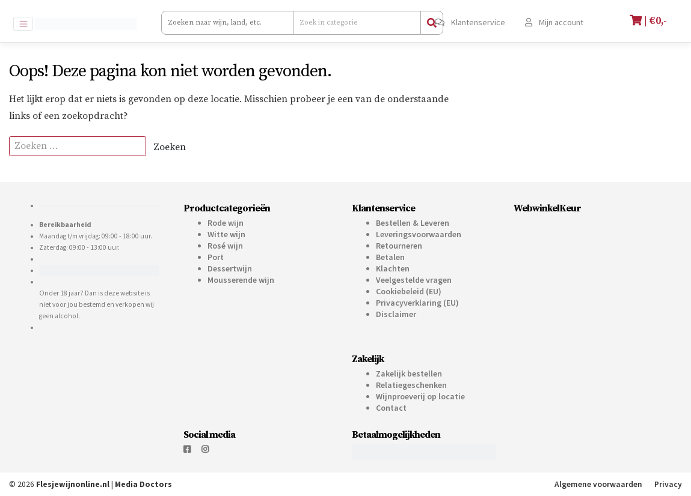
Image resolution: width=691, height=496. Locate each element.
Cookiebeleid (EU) (408, 291)
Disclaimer (396, 314)
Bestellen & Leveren (412, 222)
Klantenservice (470, 22)
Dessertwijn (229, 268)
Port (215, 257)
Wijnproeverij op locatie (420, 396)
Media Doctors (143, 484)
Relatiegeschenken (411, 385)
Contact (391, 407)
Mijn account (554, 22)
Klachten (393, 268)
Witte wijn (226, 234)
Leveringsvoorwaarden (418, 234)
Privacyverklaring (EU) (417, 302)
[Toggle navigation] (23, 24)
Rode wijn (225, 222)
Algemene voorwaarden (598, 484)
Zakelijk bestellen (409, 373)
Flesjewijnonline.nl (72, 484)
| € (650, 21)
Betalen (390, 257)
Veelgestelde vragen (414, 279)
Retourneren (399, 245)
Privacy (668, 484)
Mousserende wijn (240, 279)
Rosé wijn (225, 245)
